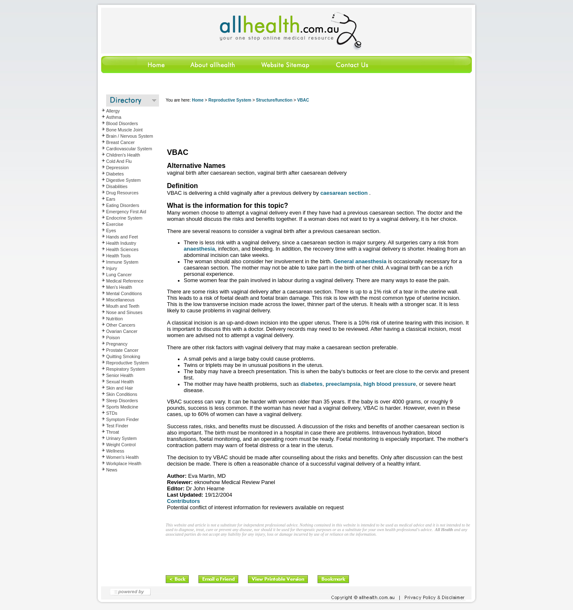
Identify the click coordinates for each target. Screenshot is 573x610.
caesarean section (344, 193)
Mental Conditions (124, 293)
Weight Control (120, 444)
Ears (110, 199)
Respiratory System (125, 369)
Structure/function (274, 100)
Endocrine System (124, 217)
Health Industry (121, 243)
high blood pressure (390, 384)
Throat (112, 432)
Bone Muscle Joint (124, 129)
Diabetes (115, 173)
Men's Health (119, 287)
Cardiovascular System (129, 148)
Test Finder (117, 425)
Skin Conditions (121, 394)
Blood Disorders (122, 123)
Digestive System (123, 180)
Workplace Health (123, 463)
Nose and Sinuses (124, 312)
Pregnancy (117, 343)
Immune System (122, 261)
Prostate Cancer (122, 350)
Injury (111, 268)
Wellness (115, 450)
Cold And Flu (119, 161)
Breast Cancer (120, 142)
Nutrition (114, 318)
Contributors (183, 501)
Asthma (113, 117)
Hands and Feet (122, 236)
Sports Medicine (122, 406)
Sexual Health (120, 381)
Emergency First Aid (126, 211)
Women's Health (122, 457)
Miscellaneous (120, 299)
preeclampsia (343, 384)
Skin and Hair (119, 387)
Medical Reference (124, 280)
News (111, 469)
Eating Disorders (122, 205)
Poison (113, 337)
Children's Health (123, 154)
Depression (117, 167)
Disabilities (117, 186)
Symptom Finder (122, 419)
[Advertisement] (318, 126)
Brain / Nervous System (129, 136)
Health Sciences (122, 249)
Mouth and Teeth (122, 306)
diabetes (311, 384)
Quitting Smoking (123, 356)
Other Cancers (120, 324)
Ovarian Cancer (122, 331)
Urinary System (121, 438)
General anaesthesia (359, 261)
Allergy (113, 110)
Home (197, 100)
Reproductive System (127, 362)
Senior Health (119, 375)
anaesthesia (199, 249)
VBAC (303, 100)
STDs (111, 413)
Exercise (114, 224)
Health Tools (118, 255)
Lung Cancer (119, 274)
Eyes (111, 230)
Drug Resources (122, 192)
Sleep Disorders (122, 400)
